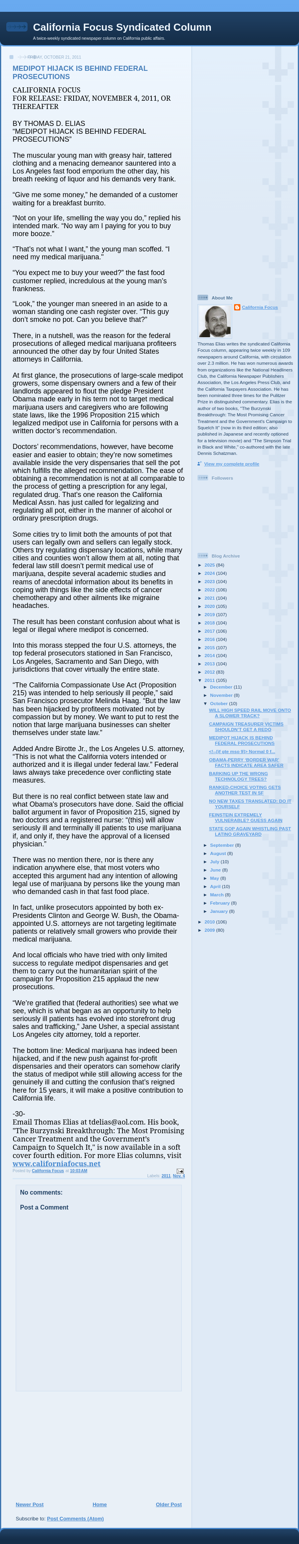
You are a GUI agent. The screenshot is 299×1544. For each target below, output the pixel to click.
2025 (210, 564)
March (217, 894)
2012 (210, 671)
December (222, 686)
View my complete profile (231, 463)
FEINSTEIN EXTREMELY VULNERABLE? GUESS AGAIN (245, 817)
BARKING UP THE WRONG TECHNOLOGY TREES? (238, 776)
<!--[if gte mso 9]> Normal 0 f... (242, 751)
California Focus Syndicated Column (122, 27)
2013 (210, 663)
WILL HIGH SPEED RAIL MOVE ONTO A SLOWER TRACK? (250, 712)
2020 (210, 606)
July (215, 861)
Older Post (169, 1504)
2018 (210, 622)
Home (99, 1504)
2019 (210, 614)
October (219, 703)
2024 (210, 573)
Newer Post (30, 1504)
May (215, 878)
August (218, 853)
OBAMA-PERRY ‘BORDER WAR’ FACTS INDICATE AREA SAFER (246, 762)
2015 (210, 647)
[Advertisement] (63, 1446)
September (222, 845)
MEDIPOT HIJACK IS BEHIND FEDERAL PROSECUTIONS (242, 740)
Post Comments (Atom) (75, 1519)
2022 (210, 589)
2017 (210, 630)
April (216, 886)
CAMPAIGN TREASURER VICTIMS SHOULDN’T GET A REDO (246, 726)
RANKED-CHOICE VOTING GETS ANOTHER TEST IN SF (245, 790)
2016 (210, 639)
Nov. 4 (179, 1176)
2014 (210, 655)
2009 (210, 930)
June (216, 869)
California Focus (260, 307)
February (220, 902)
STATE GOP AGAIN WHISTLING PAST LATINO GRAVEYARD (250, 831)
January (219, 911)
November (222, 695)
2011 (166, 1176)
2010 (210, 921)
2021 (210, 597)
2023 (210, 581)
